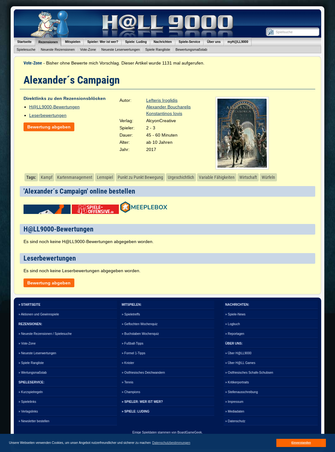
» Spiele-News (235, 314)
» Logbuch (232, 324)
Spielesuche (26, 49)
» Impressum (234, 401)
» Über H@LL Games (240, 363)
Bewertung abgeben (49, 126)
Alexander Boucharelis (168, 106)
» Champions (131, 392)
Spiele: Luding (136, 42)
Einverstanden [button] (301, 442)
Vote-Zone (88, 49)
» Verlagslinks (28, 411)
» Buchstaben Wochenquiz (140, 333)
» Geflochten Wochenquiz (139, 324)
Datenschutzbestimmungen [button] (171, 442)
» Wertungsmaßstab (33, 372)
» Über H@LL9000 (238, 353)
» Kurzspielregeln (31, 392)
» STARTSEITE (29, 304)
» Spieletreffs (131, 314)
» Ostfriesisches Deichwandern (143, 372)
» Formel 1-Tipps (133, 353)
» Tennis (127, 382)
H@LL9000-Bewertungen (54, 106)
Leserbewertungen (47, 115)
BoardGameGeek (189, 432)
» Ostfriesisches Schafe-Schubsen (249, 372)
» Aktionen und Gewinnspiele (39, 314)
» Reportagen (234, 333)
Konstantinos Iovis (164, 113)
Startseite (24, 42)
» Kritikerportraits (237, 382)
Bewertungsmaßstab (191, 49)
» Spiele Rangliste (31, 363)
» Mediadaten (234, 411)
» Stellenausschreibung (241, 392)
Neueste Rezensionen (58, 49)
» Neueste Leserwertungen (37, 353)
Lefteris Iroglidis (162, 100)
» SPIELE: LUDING (135, 411)
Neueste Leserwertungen (120, 49)
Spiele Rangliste (157, 49)
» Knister (128, 363)
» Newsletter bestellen (34, 421)
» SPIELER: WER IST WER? (142, 401)
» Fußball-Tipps (132, 343)
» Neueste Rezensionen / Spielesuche (45, 333)
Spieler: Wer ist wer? (102, 42)
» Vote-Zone (27, 343)
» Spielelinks (27, 401)
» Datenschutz (235, 421)
